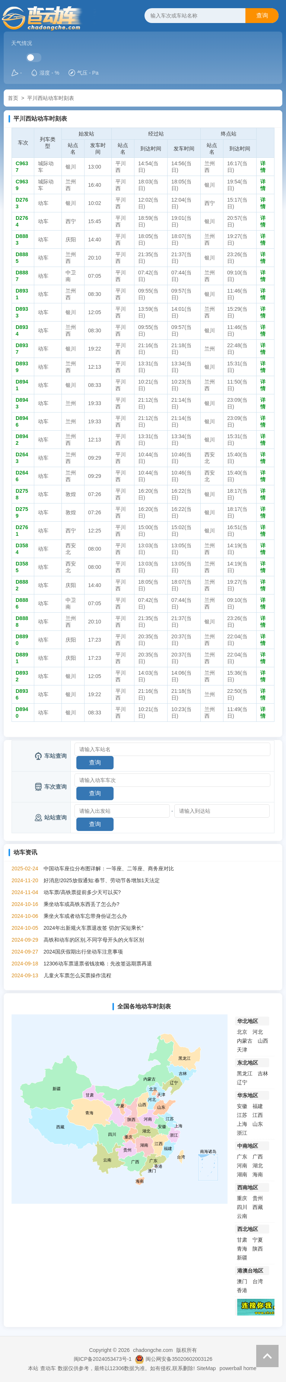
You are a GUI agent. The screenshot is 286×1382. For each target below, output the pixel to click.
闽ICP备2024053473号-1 (103, 1359)
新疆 (242, 1258)
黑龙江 (244, 1073)
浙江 (242, 1133)
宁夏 (257, 1240)
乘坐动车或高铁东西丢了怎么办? (82, 904)
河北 (257, 1032)
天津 (242, 1050)
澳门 (242, 1281)
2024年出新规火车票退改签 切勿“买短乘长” (93, 928)
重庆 (242, 1198)
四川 (242, 1207)
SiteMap (206, 1368)
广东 (242, 1157)
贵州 (257, 1198)
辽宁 (242, 1082)
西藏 (257, 1207)
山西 (263, 1041)
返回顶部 (267, 1356)
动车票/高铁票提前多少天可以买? (82, 892)
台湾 (257, 1281)
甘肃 (242, 1240)
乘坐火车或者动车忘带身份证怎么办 (85, 916)
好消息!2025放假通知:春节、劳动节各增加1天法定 (102, 880)
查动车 (48, 1368)
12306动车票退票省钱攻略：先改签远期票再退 (98, 964)
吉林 (263, 1073)
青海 (242, 1249)
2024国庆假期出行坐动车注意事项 (83, 952)
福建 (257, 1106)
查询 (262, 15)
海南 (257, 1174)
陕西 (257, 1249)
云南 (242, 1216)
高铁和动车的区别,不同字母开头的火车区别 (94, 940)
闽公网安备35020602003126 (179, 1359)
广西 (257, 1157)
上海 (242, 1124)
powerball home (238, 1368)
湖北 (257, 1165)
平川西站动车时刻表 (50, 98)
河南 (242, 1165)
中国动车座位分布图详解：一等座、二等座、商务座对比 (109, 868)
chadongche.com (153, 1350)
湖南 (242, 1174)
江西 (257, 1115)
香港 (242, 1290)
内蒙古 (244, 1041)
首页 (13, 98)
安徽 (242, 1106)
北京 (242, 1032)
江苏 (242, 1115)
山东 (257, 1124)
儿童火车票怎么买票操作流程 (77, 975)
